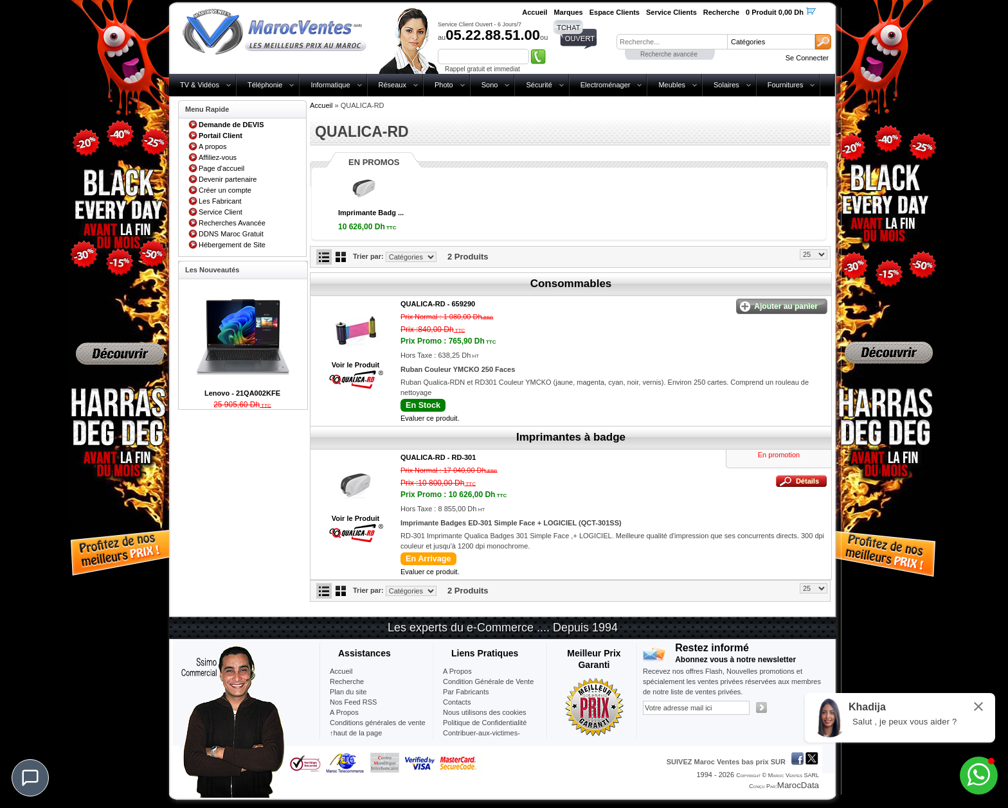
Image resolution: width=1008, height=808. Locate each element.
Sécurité (539, 85)
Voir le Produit (355, 365)
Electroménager (605, 85)
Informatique (330, 85)
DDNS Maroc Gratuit (231, 234)
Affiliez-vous (218, 157)
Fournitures (786, 85)
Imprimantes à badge (571, 437)
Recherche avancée (669, 54)
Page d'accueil (221, 168)
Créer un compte (225, 190)
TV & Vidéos (199, 85)
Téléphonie (265, 85)
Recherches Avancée (232, 223)
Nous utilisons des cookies (484, 712)
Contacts (457, 702)
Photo (444, 85)
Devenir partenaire (228, 179)
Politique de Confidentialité (484, 722)
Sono (490, 85)
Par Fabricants (466, 692)
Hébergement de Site (232, 245)
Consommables (571, 283)
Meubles (671, 85)
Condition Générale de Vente (488, 681)
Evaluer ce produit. (430, 418)
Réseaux (392, 85)
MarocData (798, 785)
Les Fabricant (220, 201)
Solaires (726, 85)
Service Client (220, 212)
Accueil (321, 105)
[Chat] (30, 777)
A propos (212, 146)
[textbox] (671, 41)
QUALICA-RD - (438, 304)
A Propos (457, 671)
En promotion (779, 455)
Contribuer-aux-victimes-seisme (481, 738)
